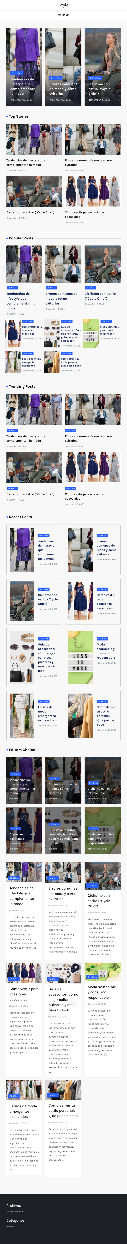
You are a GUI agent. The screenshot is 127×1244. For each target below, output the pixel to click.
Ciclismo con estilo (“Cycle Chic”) (99, 89)
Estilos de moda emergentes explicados (31, 362)
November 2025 (15, 1211)
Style (63, 5)
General (17, 73)
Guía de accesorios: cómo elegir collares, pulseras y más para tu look (71, 333)
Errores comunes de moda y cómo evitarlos (63, 89)
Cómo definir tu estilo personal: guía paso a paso (71, 362)
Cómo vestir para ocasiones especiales (32, 330)
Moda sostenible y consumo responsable (109, 330)
